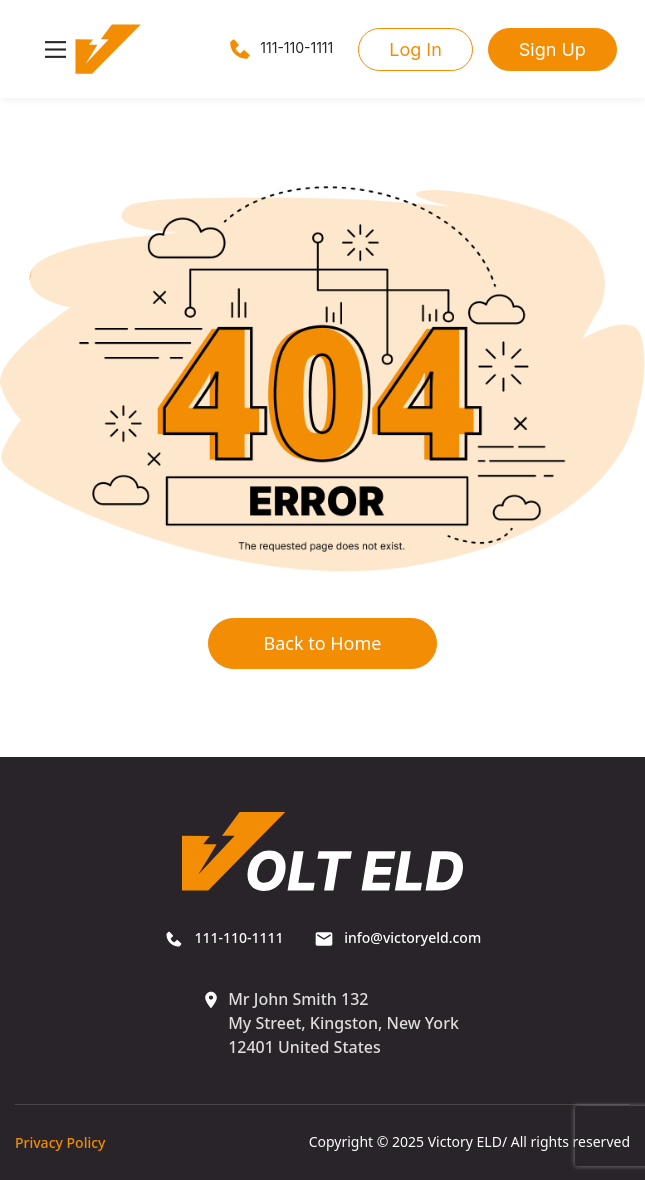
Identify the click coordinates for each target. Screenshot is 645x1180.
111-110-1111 (280, 47)
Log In (415, 49)
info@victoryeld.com (398, 937)
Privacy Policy (60, 1142)
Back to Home (322, 643)
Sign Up (552, 49)
